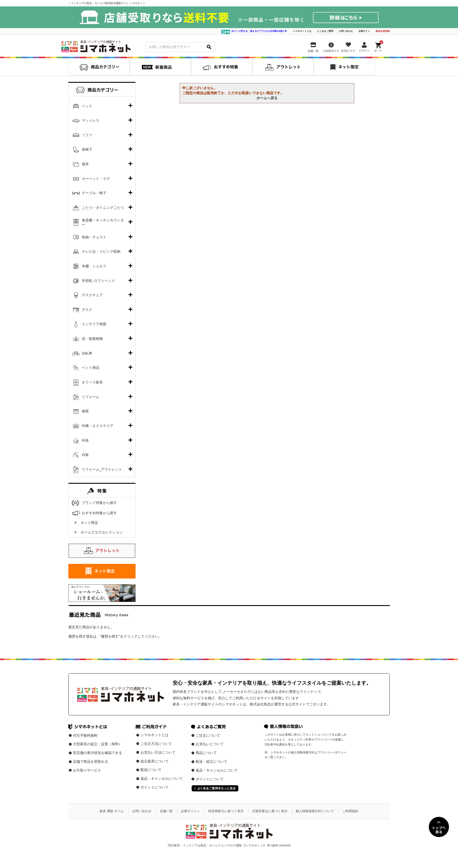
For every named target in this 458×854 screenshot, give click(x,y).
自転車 (87, 353)
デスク (87, 310)
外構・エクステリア (97, 426)
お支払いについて (210, 744)
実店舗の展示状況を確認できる (97, 753)
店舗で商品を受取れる (90, 762)
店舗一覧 (166, 811)
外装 (85, 440)
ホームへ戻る (266, 98)
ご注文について (208, 736)
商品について (206, 753)
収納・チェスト (94, 237)
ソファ (87, 135)
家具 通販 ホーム (112, 811)
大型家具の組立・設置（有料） (97, 744)
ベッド (87, 106)
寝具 (85, 164)
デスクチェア (92, 295)
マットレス (90, 120)
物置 (85, 411)
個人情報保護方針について (315, 811)
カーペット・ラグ (96, 179)
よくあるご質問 (325, 31)
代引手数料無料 (85, 736)
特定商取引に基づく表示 (226, 811)
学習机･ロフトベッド (98, 281)
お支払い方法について (158, 752)
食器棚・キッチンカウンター (103, 222)
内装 (85, 455)
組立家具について (154, 761)
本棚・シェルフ (94, 266)
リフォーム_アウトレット (102, 469)
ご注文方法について (156, 744)
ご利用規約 (350, 811)
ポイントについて (154, 787)
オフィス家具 (92, 382)
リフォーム (90, 397)
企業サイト (364, 31)
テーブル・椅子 (94, 193)
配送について (151, 770)
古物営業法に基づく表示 (269, 811)
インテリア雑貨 (94, 324)
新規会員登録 (383, 31)
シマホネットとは (302, 31)
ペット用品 (90, 368)
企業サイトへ (190, 811)
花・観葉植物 (92, 339)
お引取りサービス (87, 770)
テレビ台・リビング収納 (101, 251)
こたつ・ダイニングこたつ (103, 208)
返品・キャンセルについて (161, 778)
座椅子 (87, 149)
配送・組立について (211, 762)
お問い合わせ (346, 31)
